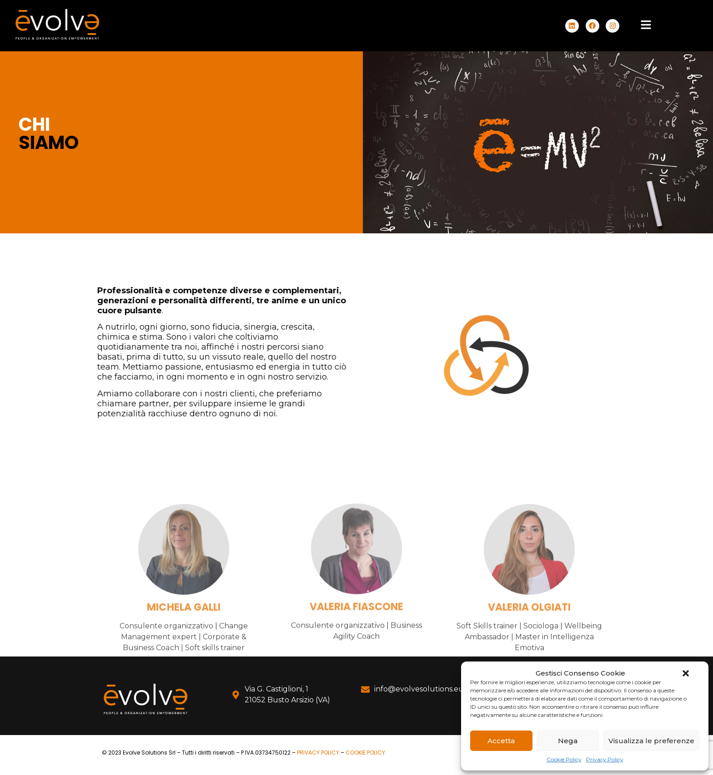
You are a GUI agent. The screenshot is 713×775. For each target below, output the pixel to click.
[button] (685, 673)
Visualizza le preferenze (651, 740)
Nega (567, 740)
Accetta (501, 740)
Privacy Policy (604, 759)
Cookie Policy (564, 759)
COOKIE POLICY (365, 752)
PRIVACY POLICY (318, 752)
